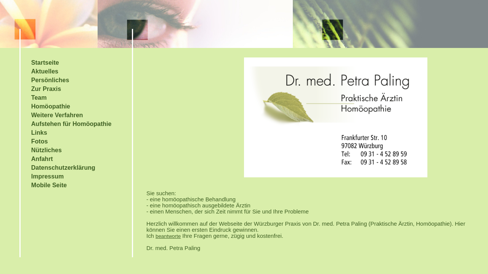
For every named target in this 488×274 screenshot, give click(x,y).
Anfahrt (42, 159)
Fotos (39, 141)
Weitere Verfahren (57, 115)
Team (39, 97)
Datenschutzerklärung (63, 167)
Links (39, 132)
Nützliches (46, 150)
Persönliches (50, 80)
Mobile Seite (49, 185)
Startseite (45, 62)
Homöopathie (50, 106)
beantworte (168, 236)
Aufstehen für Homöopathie (71, 124)
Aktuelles (44, 71)
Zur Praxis (46, 89)
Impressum (47, 176)
